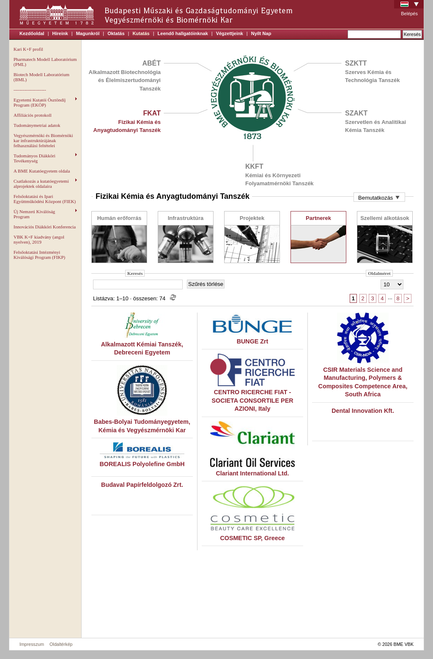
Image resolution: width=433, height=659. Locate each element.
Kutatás (140, 33)
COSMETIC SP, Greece (252, 538)
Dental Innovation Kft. (363, 410)
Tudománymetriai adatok (37, 125)
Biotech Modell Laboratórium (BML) (41, 77)
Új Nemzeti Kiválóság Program (45, 214)
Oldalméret (379, 273)
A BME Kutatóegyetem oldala (42, 170)
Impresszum (31, 644)
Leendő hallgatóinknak (183, 33)
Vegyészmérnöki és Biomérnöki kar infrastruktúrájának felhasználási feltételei (43, 140)
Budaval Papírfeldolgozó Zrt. (142, 484)
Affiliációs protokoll (33, 115)
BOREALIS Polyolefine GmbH (142, 464)
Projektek (252, 218)
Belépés (409, 13)
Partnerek (318, 218)
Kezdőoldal (31, 33)
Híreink (60, 33)
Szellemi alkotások (384, 218)
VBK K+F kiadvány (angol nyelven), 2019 (39, 239)
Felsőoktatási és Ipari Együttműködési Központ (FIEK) (45, 199)
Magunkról (88, 33)
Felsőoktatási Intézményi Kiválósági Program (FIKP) (39, 255)
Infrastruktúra (186, 218)
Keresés (135, 273)
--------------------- (30, 89)
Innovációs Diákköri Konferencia (45, 226)
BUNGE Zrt (253, 341)
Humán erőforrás (119, 218)
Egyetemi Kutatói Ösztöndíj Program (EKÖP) (45, 102)
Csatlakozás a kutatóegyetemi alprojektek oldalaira (45, 183)
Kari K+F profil (28, 49)
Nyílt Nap (261, 33)
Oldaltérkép (61, 644)
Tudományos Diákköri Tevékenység (45, 158)
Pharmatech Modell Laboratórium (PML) (45, 62)
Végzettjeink (229, 33)
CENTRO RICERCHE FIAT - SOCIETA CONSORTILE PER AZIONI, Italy (252, 400)
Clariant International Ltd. (252, 473)
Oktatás (115, 33)
